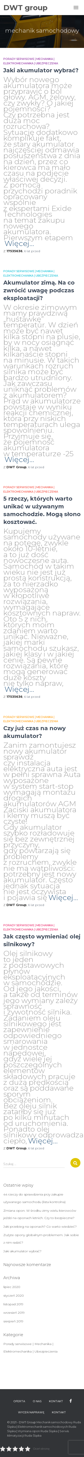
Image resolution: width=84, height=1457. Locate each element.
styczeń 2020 (13, 1296)
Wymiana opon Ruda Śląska (37, 1431)
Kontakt (56, 1401)
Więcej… (19, 243)
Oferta (19, 1401)
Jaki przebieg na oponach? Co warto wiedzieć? (40, 1227)
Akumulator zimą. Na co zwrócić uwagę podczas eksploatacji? (39, 290)
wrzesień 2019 (14, 1313)
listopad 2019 (13, 1304)
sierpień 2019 (13, 1321)
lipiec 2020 (11, 1287)
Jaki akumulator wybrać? (40, 70)
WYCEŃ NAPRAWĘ (31, 1412)
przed (32, 251)
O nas (37, 1401)
